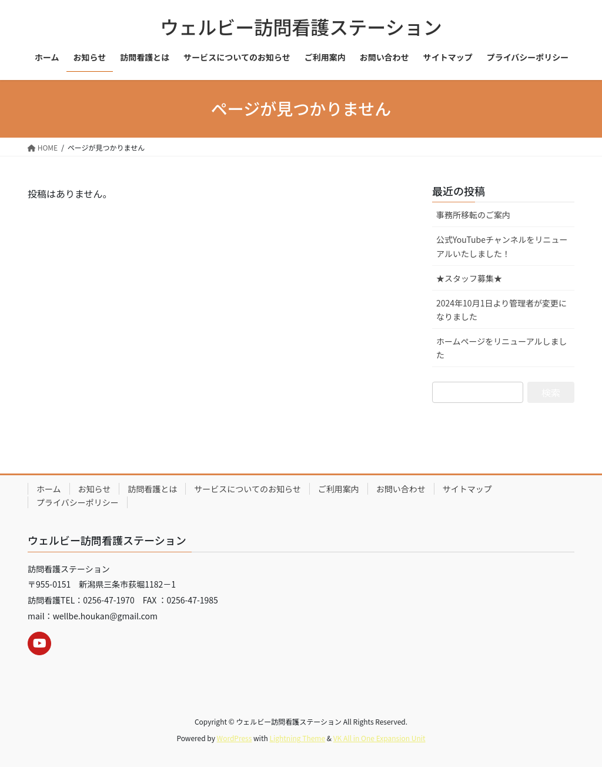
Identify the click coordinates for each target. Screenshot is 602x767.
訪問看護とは (152, 489)
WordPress (234, 738)
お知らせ (94, 489)
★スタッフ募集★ (469, 278)
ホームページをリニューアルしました (501, 348)
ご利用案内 (338, 489)
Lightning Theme (297, 738)
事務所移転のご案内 (473, 215)
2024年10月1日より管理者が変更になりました (501, 309)
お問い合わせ (401, 489)
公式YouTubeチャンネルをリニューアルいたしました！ (502, 246)
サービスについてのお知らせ (247, 489)
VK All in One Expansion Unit (379, 738)
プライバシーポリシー (77, 502)
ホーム (48, 489)
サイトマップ (467, 489)
